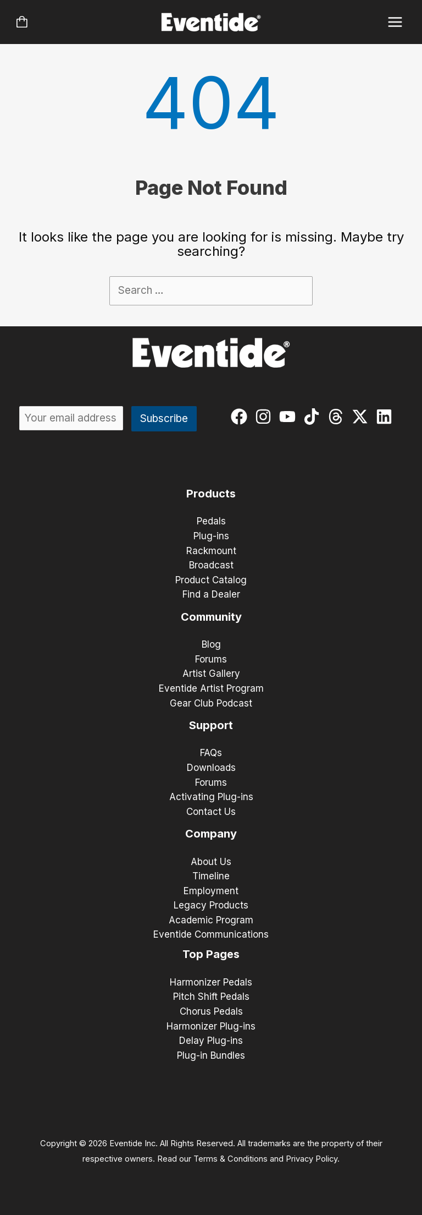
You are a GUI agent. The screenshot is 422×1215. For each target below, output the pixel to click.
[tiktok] (314, 416)
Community (211, 616)
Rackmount (211, 550)
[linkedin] (386, 416)
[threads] (338, 416)
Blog (211, 644)
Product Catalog (211, 579)
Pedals (211, 521)
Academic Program (211, 920)
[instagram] (265, 416)
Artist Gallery (211, 673)
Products (211, 493)
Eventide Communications (211, 934)
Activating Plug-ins (211, 796)
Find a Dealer (211, 594)
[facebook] (241, 416)
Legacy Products (211, 905)
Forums (211, 659)
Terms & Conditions (230, 1159)
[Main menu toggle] (395, 22)
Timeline (211, 876)
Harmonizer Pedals (211, 982)
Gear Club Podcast (211, 703)
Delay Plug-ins (211, 1040)
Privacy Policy (311, 1159)
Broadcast (211, 565)
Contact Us (211, 811)
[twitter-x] (362, 416)
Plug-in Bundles (211, 1055)
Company (211, 833)
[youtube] (290, 416)
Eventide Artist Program (211, 688)
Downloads (211, 767)
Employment (211, 890)
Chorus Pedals (211, 1011)
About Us (211, 861)
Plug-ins (211, 535)
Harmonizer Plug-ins (211, 1026)
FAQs (211, 752)
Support (211, 725)
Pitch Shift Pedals (211, 996)
